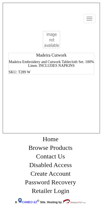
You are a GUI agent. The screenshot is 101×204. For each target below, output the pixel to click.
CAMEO (27, 202)
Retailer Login (50, 190)
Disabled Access (50, 164)
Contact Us (50, 156)
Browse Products (50, 147)
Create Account (50, 173)
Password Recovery (50, 182)
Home (50, 139)
